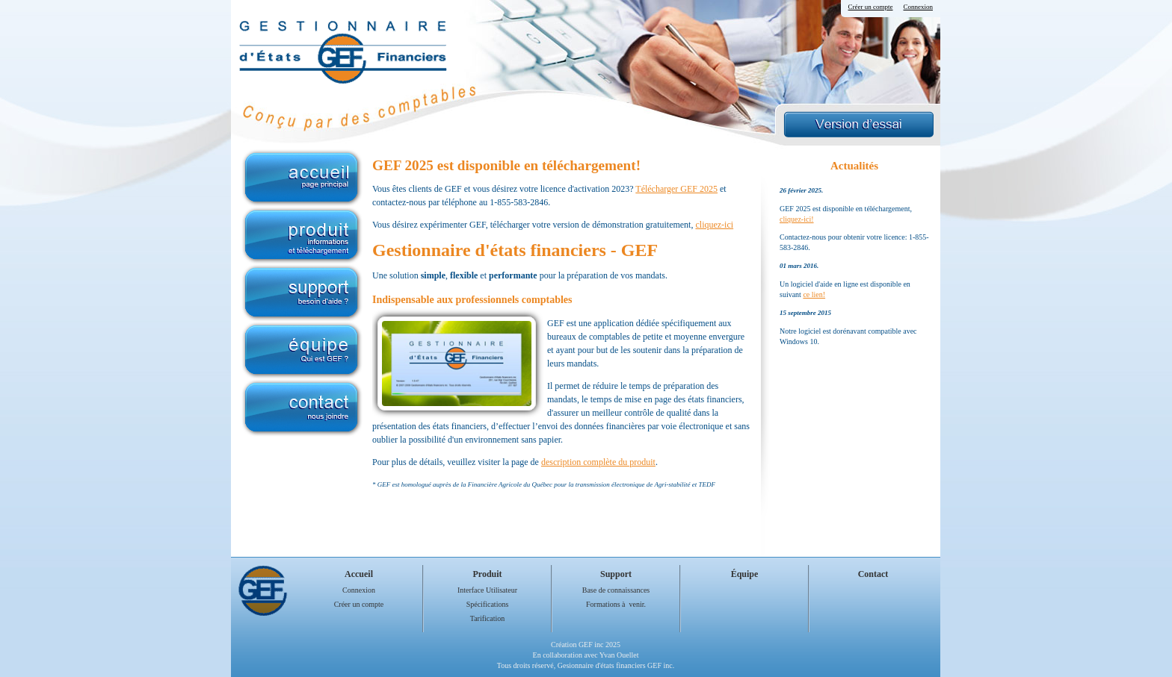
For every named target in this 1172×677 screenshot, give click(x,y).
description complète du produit (598, 462)
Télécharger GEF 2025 (676, 189)
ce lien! (814, 294)
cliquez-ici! (797, 219)
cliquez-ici (714, 224)
